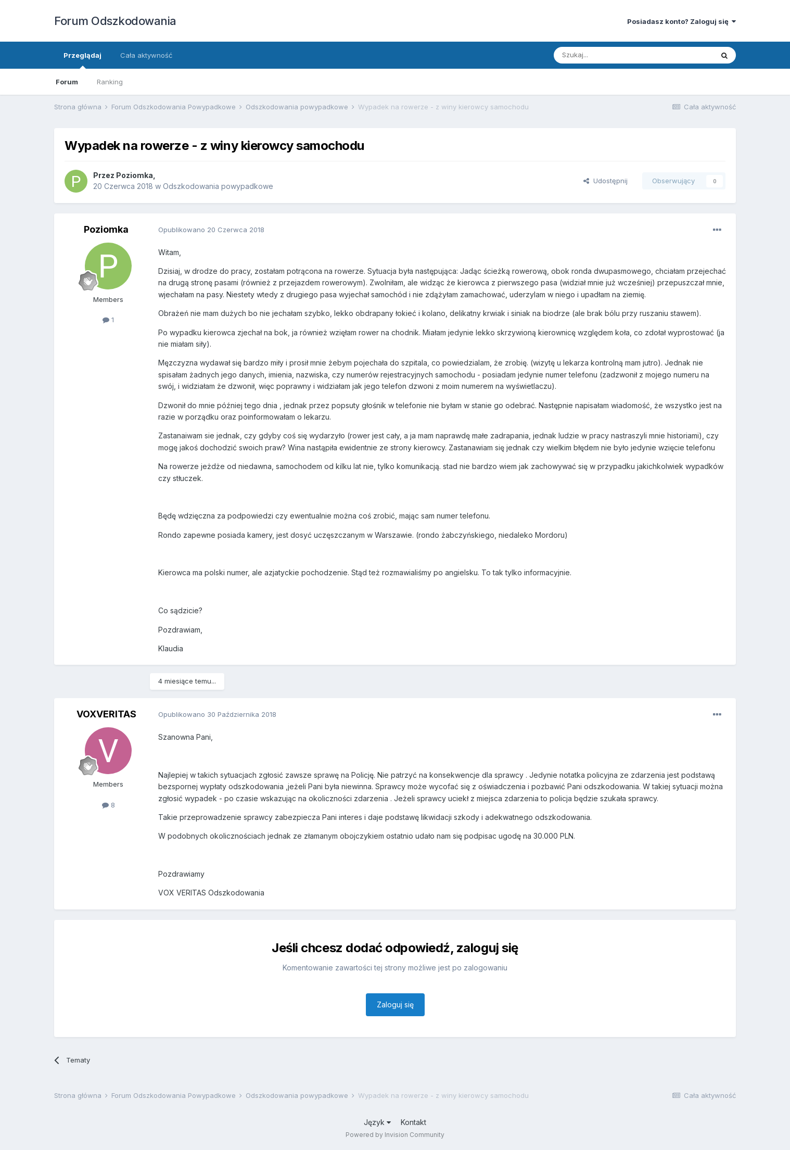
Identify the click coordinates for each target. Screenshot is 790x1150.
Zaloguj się (395, 1004)
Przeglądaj (82, 60)
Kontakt (413, 1122)
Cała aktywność (146, 55)
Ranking (110, 82)
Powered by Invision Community (395, 1135)
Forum (67, 82)
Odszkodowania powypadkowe (218, 186)
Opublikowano (211, 229)
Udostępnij (605, 180)
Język (377, 1122)
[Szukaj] (607, 55)
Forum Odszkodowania (115, 21)
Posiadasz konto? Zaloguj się (681, 21)
